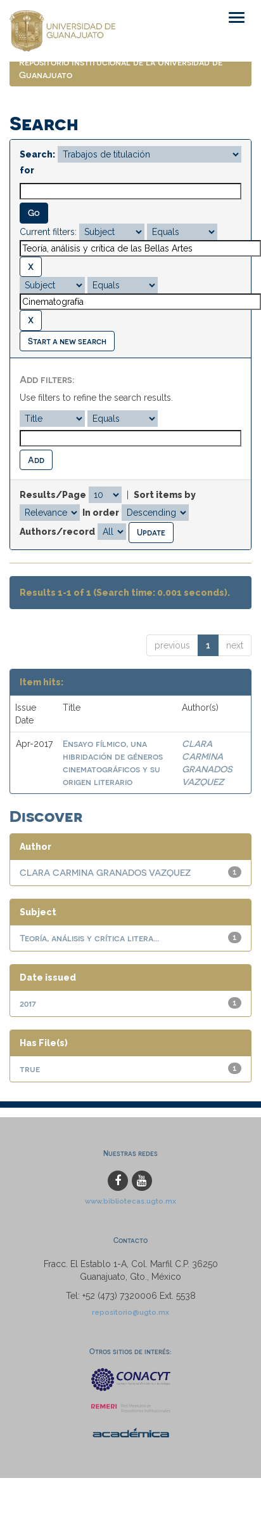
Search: (37, 154)
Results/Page (53, 495)
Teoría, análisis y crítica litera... (89, 937)
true (30, 1068)
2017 (28, 1003)
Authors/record (57, 532)
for (27, 170)
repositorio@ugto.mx (130, 1312)
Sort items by (165, 495)
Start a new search (67, 341)
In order (100, 512)
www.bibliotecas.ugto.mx (130, 1201)
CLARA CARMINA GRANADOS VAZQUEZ (105, 872)
